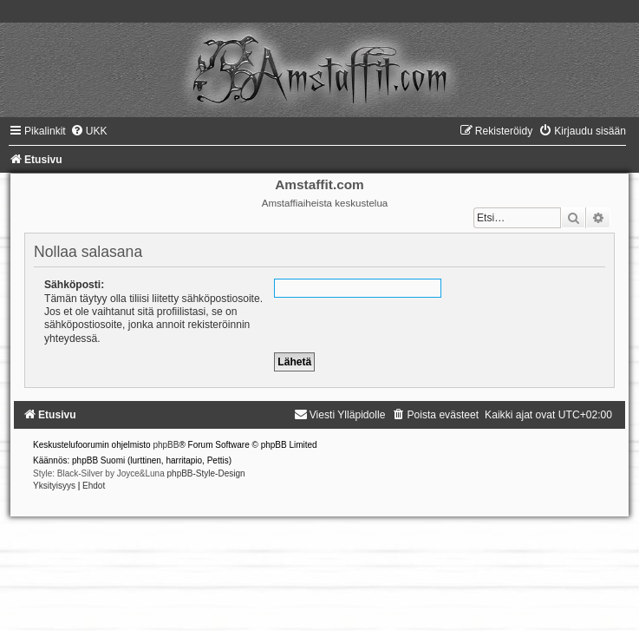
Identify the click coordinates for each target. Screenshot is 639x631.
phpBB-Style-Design (206, 473)
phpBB (166, 445)
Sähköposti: (74, 285)
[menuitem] (89, 131)
